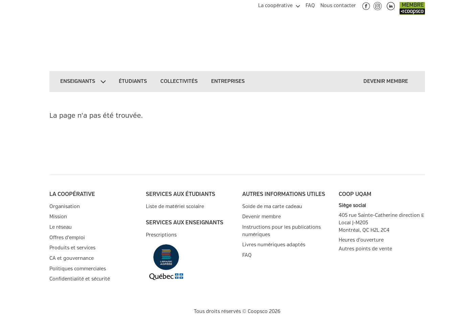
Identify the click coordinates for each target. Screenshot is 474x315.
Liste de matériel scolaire (175, 206)
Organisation (64, 206)
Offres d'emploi (67, 237)
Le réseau (60, 227)
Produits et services (72, 247)
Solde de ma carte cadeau (272, 206)
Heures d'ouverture (361, 240)
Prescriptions (161, 235)
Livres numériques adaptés (273, 244)
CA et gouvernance (71, 258)
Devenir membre (261, 216)
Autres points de (365, 249)
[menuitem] (279, 4)
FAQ (247, 255)
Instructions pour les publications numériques (281, 231)
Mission (58, 216)
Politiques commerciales (77, 268)
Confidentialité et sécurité (79, 279)
